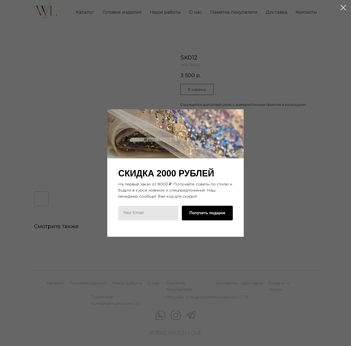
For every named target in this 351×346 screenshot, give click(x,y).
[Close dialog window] (343, 7)
